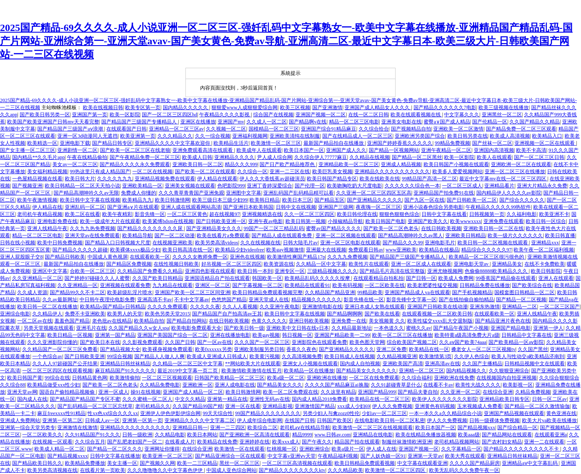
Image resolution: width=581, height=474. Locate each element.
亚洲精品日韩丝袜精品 (125, 363)
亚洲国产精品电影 (511, 328)
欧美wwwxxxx (465, 221)
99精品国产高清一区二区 (429, 179)
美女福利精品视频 (47, 171)
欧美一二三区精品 (197, 463)
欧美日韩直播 (560, 235)
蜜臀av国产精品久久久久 (333, 228)
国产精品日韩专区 (112, 143)
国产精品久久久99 (403, 243)
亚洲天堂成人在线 (269, 299)
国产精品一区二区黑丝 (417, 157)
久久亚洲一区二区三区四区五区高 (373, 193)
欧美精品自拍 (149, 321)
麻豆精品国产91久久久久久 (125, 371)
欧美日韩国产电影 (385, 221)
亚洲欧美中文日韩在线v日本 (297, 328)
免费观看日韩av (365, 250)
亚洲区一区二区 (212, 285)
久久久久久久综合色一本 (412, 186)
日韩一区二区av (549, 399)
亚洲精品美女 (507, 264)
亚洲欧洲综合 (314, 449)
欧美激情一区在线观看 (239, 449)
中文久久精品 (190, 399)
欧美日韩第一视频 (305, 221)
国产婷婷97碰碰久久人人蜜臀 (97, 278)
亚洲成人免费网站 (20, 420)
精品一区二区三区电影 (354, 122)
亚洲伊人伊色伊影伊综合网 (170, 413)
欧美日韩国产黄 (24, 378)
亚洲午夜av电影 (265, 221)
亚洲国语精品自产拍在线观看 (217, 278)
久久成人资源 (32, 292)
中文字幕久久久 (461, 115)
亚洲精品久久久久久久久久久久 (135, 427)
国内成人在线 (32, 399)
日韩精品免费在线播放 (485, 285)
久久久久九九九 (114, 179)
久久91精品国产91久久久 (92, 435)
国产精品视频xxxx (67, 456)
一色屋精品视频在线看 (37, 179)
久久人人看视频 (239, 307)
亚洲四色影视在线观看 (210, 271)
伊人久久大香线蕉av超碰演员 (271, 179)
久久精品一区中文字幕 (321, 264)
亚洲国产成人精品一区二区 (193, 392)
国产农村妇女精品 (502, 442)
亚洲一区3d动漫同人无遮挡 (87, 136)
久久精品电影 (170, 435)
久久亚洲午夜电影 (280, 307)
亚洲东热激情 (485, 307)
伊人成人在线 (381, 449)
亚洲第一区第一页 (142, 420)
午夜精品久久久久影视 (225, 115)
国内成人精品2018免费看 (319, 399)
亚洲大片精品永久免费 (542, 186)
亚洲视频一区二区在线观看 (545, 143)
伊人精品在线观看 (217, 179)
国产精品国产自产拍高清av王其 (227, 314)
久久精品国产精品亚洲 (330, 292)
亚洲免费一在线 (348, 321)
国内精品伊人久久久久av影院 (508, 193)
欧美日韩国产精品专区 (332, 179)
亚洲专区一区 (290, 271)
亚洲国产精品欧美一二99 (342, 335)
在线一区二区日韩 (368, 115)
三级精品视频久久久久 (332, 271)
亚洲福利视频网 (249, 136)
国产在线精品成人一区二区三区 (357, 136)
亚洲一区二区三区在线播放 (515, 171)
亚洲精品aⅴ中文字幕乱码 (530, 463)
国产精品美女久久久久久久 (366, 371)
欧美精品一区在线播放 (309, 371)
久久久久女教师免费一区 (200, 257)
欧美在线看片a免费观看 (223, 235)
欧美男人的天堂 (124, 314)
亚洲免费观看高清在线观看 (203, 150)
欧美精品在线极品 (439, 250)
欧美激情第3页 (435, 356)
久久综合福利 (416, 378)
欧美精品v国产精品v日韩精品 (112, 307)
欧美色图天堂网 (367, 342)
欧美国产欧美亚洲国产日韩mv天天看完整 (53, 122)
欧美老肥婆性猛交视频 (432, 285)
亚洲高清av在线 (442, 363)
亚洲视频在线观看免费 (125, 285)
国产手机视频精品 (472, 292)
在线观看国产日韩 (126, 129)
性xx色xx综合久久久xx (112, 413)
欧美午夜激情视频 (37, 200)
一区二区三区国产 (560, 307)
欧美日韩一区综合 (546, 221)
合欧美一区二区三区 (92, 271)
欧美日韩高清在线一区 (187, 250)
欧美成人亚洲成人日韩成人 (217, 356)
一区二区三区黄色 (187, 214)
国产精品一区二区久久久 (114, 449)
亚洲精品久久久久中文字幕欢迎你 (173, 143)
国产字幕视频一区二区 (257, 285)
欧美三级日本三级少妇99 (219, 200)
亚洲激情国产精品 (315, 406)
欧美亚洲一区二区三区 (167, 456)
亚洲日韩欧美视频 (309, 321)
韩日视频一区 (297, 335)
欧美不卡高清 (531, 150)
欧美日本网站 (202, 435)
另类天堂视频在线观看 (48, 328)
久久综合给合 (374, 129)
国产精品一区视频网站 (394, 150)
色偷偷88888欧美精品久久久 (497, 271)
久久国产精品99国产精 (197, 406)
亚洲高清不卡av (154, 299)
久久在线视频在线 (260, 243)
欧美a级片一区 (348, 449)
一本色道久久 (389, 328)
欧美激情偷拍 (125, 378)
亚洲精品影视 (277, 406)
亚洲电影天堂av (472, 264)
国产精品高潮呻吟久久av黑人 (410, 235)
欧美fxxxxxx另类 (213, 349)
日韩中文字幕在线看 (444, 214)
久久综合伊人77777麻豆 (320, 157)
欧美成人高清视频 (510, 136)
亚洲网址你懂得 (162, 449)
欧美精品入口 (547, 136)
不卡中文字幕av (191, 299)
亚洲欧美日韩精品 (465, 235)
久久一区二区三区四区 (309, 214)
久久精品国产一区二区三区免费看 (60, 349)
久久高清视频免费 (302, 356)
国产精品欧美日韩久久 (37, 463)
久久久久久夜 (205, 307)
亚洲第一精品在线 (227, 399)
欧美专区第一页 (142, 107)
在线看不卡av (438, 385)
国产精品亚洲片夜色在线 (502, 321)
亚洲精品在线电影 (373, 435)
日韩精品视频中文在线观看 (534, 363)
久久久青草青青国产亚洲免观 (191, 193)
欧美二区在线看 (82, 214)
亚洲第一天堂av (425, 456)
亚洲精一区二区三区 (421, 371)
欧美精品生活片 (231, 143)
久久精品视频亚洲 (397, 356)
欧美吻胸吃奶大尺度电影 (354, 186)
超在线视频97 (224, 214)
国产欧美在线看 (382, 314)
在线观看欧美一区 (150, 257)
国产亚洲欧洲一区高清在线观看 (254, 435)
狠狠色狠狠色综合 (399, 214)
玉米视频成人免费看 (479, 406)
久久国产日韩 (180, 342)
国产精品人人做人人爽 (159, 356)
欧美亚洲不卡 (554, 214)
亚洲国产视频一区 (418, 449)
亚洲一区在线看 (242, 406)
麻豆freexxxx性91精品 (61, 413)
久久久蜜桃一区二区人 (147, 399)
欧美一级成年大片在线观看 (110, 221)
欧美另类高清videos (216, 243)
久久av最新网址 (59, 299)
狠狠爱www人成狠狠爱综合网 (244, 107)
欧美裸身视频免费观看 (167, 349)
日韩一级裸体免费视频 (494, 420)
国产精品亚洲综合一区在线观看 (230, 456)
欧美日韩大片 (80, 179)
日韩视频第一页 (486, 214)
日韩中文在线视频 (296, 207)
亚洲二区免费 (391, 349)
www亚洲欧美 (401, 250)
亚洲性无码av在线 (269, 399)
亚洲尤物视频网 (445, 271)
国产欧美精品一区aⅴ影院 (516, 342)
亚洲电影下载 (75, 143)
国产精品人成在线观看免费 (282, 235)
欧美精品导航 (137, 235)
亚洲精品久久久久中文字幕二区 (200, 420)
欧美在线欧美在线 (380, 179)
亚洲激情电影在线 (322, 307)
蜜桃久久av (418, 328)
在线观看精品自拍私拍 (378, 278)
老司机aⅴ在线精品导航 (305, 427)
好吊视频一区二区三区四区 (231, 264)
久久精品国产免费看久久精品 (150, 271)
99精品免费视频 (452, 143)
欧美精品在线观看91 (307, 285)
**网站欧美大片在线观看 (252, 363)
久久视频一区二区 (226, 129)
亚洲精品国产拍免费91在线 (444, 193)
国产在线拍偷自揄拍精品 (466, 299)
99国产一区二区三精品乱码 (274, 228)
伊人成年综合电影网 (259, 420)
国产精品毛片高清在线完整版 (392, 271)
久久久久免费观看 (167, 307)
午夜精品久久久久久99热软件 (498, 207)
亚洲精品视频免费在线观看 (165, 179)
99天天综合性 (218, 413)
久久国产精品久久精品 (534, 122)
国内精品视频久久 (466, 371)
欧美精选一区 (42, 143)
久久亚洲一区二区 (460, 392)
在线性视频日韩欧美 (176, 264)
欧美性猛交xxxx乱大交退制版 (440, 321)
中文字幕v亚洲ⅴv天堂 (291, 456)
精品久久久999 (241, 164)
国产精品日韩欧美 (65, 257)
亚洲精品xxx (545, 243)
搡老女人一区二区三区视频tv (483, 349)
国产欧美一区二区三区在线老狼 (135, 150)
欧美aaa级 (469, 435)
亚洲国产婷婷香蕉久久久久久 (399, 143)
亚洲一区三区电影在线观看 (350, 243)
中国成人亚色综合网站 (231, 470)
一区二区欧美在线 (385, 285)
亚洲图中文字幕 (243, 193)
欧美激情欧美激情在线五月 (251, 371)
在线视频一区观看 (52, 442)
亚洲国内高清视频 (494, 150)
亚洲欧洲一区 (198, 385)
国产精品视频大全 (120, 349)
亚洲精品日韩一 (190, 427)
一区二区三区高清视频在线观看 (297, 463)
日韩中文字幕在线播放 (115, 456)
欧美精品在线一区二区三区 (380, 399)
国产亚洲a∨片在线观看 (132, 207)
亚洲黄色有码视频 (435, 406)
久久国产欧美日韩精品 (157, 278)
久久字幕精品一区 (461, 449)
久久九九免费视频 (347, 257)
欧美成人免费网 (455, 278)
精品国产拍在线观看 (357, 442)
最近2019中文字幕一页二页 (188, 371)
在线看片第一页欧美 (102, 470)
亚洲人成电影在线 (235, 385)
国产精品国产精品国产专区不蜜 (85, 399)
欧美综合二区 (262, 427)
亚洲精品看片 (499, 186)
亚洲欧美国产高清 (403, 363)
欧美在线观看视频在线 (416, 115)
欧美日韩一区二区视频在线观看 (493, 243)
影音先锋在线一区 (364, 299)
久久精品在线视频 (370, 157)
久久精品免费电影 (160, 385)
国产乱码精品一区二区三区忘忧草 (95, 406)
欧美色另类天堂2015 (167, 314)
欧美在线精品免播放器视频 (426, 435)
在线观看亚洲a (551, 435)
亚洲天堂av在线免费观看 (92, 235)
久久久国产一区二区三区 (262, 342)
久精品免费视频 (532, 392)
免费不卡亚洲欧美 (85, 314)
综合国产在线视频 (273, 115)
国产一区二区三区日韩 (539, 157)
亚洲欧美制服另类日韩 (259, 349)
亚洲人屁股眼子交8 (21, 257)
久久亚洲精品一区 (77, 285)
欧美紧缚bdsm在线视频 (167, 221)
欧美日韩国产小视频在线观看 (456, 164)
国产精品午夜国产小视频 (460, 328)
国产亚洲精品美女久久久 (214, 228)
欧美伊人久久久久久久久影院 (444, 399)
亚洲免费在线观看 (503, 221)
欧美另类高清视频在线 (52, 470)
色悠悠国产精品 (229, 299)
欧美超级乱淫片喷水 (129, 292)
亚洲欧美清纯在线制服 (295, 136)
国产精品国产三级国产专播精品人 (139, 122)
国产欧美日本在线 (100, 342)
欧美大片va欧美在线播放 (549, 420)
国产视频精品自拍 (411, 129)
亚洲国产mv (231, 122)
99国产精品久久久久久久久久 (268, 413)
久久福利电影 (521, 214)
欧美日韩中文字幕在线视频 (90, 200)
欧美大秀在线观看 (465, 456)
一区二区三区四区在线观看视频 (57, 371)
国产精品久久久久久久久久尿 (150, 228)
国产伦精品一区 (489, 122)
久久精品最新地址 (352, 328)
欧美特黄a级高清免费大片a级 (466, 335)
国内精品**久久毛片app (38, 157)
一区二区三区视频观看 (167, 378)
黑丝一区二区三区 (239, 463)
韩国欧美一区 (267, 278)
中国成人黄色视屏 (107, 257)
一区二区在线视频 (152, 171)
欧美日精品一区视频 (70, 335)
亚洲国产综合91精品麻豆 (328, 129)
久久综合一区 (252, 171)
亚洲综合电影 (15, 314)
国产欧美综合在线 (532, 285)
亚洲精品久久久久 (234, 157)
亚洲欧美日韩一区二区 (197, 164)
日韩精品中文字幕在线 (526, 335)
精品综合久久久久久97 (486, 250)
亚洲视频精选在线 (262, 214)
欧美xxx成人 (286, 442)
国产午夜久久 (317, 442)
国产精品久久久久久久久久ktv (292, 470)
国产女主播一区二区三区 (27, 150)
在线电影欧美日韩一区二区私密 (390, 420)
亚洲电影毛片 (440, 243)
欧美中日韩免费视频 (59, 243)
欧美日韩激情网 (172, 200)
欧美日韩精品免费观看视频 (364, 463)
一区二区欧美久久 (42, 435)
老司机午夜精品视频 (39, 214)
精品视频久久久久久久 (316, 299)
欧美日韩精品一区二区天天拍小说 (82, 186)
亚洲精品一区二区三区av (176, 129)
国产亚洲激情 (327, 107)
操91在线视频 (146, 392)
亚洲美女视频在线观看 (190, 186)
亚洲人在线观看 (555, 278)
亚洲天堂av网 (22, 392)
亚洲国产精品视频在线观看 (514, 413)
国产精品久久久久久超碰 (80, 250)
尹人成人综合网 (274, 157)
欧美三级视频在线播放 (503, 107)
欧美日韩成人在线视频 (349, 356)
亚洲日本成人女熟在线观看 (374, 307)
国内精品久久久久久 (186, 107)
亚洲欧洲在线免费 (454, 378)
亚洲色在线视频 (247, 257)
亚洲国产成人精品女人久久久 (377, 107)
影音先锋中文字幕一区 (411, 299)
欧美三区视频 (295, 107)
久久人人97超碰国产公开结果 (65, 363)
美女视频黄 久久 (387, 321)
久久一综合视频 (212, 136)
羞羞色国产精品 (72, 321)
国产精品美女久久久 (279, 385)
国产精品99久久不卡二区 (77, 292)
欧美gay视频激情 (284, 250)
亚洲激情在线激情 (77, 427)
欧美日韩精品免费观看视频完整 (267, 292)
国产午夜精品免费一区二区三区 (145, 157)
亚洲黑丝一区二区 (502, 115)
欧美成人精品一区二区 (59, 449)
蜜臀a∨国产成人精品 (447, 122)
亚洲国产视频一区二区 (321, 115)
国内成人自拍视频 (360, 363)
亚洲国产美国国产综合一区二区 (172, 335)
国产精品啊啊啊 (344, 314)
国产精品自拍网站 (187, 321)
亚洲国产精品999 (377, 392)
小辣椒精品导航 (345, 221)
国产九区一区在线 (424, 200)
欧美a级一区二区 (285, 378)
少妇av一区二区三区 (384, 413)
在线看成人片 (180, 442)
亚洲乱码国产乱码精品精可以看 (298, 193)
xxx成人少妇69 (353, 406)
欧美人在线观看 (494, 157)
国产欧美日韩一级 (244, 328)
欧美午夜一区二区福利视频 (544, 250)
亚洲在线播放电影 (230, 335)
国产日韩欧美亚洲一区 (221, 221)
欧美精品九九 (137, 200)
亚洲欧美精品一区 (142, 186)
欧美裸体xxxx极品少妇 (135, 250)
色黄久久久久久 (269, 321)
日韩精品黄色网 (89, 378)
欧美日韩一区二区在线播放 (47, 307)
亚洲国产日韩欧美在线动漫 (437, 307)
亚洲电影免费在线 (57, 221)
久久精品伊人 (47, 314)
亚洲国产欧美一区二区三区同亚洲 (192, 292)
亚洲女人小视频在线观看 (310, 363)
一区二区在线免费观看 (374, 378)
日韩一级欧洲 (137, 435)
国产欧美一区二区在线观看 (205, 171)
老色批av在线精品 (112, 321)
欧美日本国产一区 (304, 150)
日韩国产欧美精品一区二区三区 (229, 378)
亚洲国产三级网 (335, 207)
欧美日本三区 (297, 200)
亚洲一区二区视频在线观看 (346, 235)
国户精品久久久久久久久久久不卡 (521, 449)
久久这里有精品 (338, 392)
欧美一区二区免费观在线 (290, 392)
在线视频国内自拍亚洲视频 (506, 378)
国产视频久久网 (157, 463)
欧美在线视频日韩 (103, 107)
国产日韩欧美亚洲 (84, 356)
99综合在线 (57, 378)
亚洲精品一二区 (519, 307)
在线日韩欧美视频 (441, 228)
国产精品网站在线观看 (507, 435)
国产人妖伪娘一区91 (383, 456)
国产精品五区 (329, 200)
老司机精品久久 (152, 406)
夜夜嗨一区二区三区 (378, 207)
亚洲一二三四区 (227, 427)
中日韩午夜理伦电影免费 (107, 299)
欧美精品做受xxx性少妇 (53, 385)
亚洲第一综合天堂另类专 (27, 427)
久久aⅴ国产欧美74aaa (462, 342)
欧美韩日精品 (264, 200)
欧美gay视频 (266, 335)
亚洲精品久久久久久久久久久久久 (392, 171)
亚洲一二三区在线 (290, 171)
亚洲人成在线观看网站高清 (191, 207)
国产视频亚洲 (27, 186)
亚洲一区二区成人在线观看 (421, 264)
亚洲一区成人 (113, 392)
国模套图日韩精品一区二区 (524, 292)
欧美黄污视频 (264, 356)
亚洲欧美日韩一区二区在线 (493, 228)
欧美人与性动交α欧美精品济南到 (527, 356)
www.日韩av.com (332, 435)
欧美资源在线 (279, 264)
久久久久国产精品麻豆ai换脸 (337, 385)
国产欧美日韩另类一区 (45, 115)
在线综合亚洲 (498, 392)
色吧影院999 (231, 186)
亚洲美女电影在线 (401, 122)
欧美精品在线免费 (217, 442)
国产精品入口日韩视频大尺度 (117, 243)
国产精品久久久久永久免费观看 (135, 164)
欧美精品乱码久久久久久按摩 (318, 278)
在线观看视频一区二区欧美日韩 (437, 314)
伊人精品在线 (47, 207)
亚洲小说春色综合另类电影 (433, 207)
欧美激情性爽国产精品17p (296, 257)
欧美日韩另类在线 (467, 136)
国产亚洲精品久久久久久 (374, 200)
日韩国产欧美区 (334, 420)
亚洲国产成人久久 (346, 150)
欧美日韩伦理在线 (357, 214)
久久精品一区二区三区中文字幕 (187, 363)
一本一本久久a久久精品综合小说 (445, 413)
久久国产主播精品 (482, 363)
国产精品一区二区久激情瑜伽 (537, 406)
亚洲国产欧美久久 (428, 221)
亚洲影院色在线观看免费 (319, 342)
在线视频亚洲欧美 (172, 243)
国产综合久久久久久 (522, 200)
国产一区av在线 (214, 342)
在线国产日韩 (300, 420)
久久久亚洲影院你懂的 (52, 342)
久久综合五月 (90, 442)
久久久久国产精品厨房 (475, 463)
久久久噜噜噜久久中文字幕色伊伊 (165, 470)
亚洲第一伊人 (548, 328)
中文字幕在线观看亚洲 (422, 463)
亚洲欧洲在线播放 (327, 378)
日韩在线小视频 (17, 243)
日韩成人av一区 (102, 420)
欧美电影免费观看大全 (196, 328)
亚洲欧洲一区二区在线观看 (521, 164)
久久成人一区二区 (267, 122)
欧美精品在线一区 (429, 349)
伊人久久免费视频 (392, 406)
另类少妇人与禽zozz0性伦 (331, 413)
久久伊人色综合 (471, 356)
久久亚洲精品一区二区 (37, 278)
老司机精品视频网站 (456, 442)
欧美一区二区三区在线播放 (402, 335)
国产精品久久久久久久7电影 (445, 107)
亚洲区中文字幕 (49, 271)
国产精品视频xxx (476, 427)
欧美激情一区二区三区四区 (396, 470)
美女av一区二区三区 (74, 164)
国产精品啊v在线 (307, 122)
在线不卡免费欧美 (544, 264)
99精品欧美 (370, 292)
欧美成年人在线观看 (259, 150)
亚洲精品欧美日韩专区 (504, 399)
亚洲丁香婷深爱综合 (269, 186)
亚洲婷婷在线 (254, 442)
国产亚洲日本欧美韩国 (248, 207)
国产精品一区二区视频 (521, 299)
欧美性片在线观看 (369, 264)
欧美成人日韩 (197, 157)
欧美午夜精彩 (117, 214)
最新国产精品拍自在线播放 (334, 143)
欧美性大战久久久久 (478, 385)
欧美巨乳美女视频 (332, 171)
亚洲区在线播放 (198, 122)
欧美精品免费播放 (85, 463)
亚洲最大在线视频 (326, 250)
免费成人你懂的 (138, 193)
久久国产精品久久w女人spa (138, 328)
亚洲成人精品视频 (401, 164)
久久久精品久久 (175, 136)
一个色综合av (47, 356)
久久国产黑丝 (533, 349)
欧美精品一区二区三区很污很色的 (487, 257)
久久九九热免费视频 (92, 228)
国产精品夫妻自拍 (418, 392)
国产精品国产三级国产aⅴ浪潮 (70, 129)
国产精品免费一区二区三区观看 (521, 129)
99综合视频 (119, 356)
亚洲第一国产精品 (115, 335)
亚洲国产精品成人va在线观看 (417, 292)
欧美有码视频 (347, 285)
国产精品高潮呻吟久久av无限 (86, 193)
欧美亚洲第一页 (137, 136)
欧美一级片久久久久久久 (515, 235)
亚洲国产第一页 (89, 115)
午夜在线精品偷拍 (87, 157)
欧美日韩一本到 (255, 271)
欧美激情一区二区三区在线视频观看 (372, 427)
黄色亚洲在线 (561, 413)
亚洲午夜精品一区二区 (446, 150)
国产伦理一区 (310, 186)
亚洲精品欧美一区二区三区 (349, 164)
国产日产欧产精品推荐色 (288, 164)
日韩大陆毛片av (300, 243)
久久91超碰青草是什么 (396, 385)
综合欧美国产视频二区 (412, 342)
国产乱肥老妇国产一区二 (134, 442)
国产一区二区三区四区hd (169, 115)
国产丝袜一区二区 (492, 143)
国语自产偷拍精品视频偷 (67, 392)
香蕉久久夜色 (301, 349)
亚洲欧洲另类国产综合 (420, 136)
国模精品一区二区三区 (274, 129)
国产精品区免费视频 (129, 264)
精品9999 (302, 435)
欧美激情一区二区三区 (276, 143)
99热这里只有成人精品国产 (100, 171)
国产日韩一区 (421, 278)
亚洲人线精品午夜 (47, 228)
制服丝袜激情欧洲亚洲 (407, 442)
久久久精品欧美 (345, 470)
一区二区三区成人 (462, 186)
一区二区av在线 (34, 321)
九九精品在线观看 (172, 285)
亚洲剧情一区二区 (77, 150)
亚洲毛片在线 (91, 328)
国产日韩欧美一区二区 (472, 200)
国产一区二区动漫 (174, 235)
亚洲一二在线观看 (544, 442)
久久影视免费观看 (142, 342)
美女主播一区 (122, 463)
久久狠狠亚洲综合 (509, 371)
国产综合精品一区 (517, 427)
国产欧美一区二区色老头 (391, 228)
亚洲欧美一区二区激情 (458, 129)
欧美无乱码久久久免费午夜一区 (464, 470)
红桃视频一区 (282, 449)
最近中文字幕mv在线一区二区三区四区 (503, 179)
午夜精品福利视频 (338, 456)
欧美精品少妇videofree (239, 250)
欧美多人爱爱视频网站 (457, 171)
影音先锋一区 (150, 214)
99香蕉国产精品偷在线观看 (506, 278)
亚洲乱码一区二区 (85, 207)
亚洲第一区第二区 (62, 420)
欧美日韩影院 (546, 271)
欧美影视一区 (518, 385)
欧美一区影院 (125, 115)
